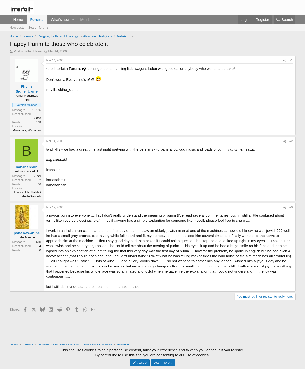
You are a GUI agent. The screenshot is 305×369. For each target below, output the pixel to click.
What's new (60, 19)
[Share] (285, 60)
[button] (73, 19)
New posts (17, 27)
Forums (37, 19)
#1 (291, 60)
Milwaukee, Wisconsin (26, 130)
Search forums (38, 27)
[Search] (285, 19)
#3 (291, 207)
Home (18, 19)
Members (87, 19)
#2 (291, 141)
